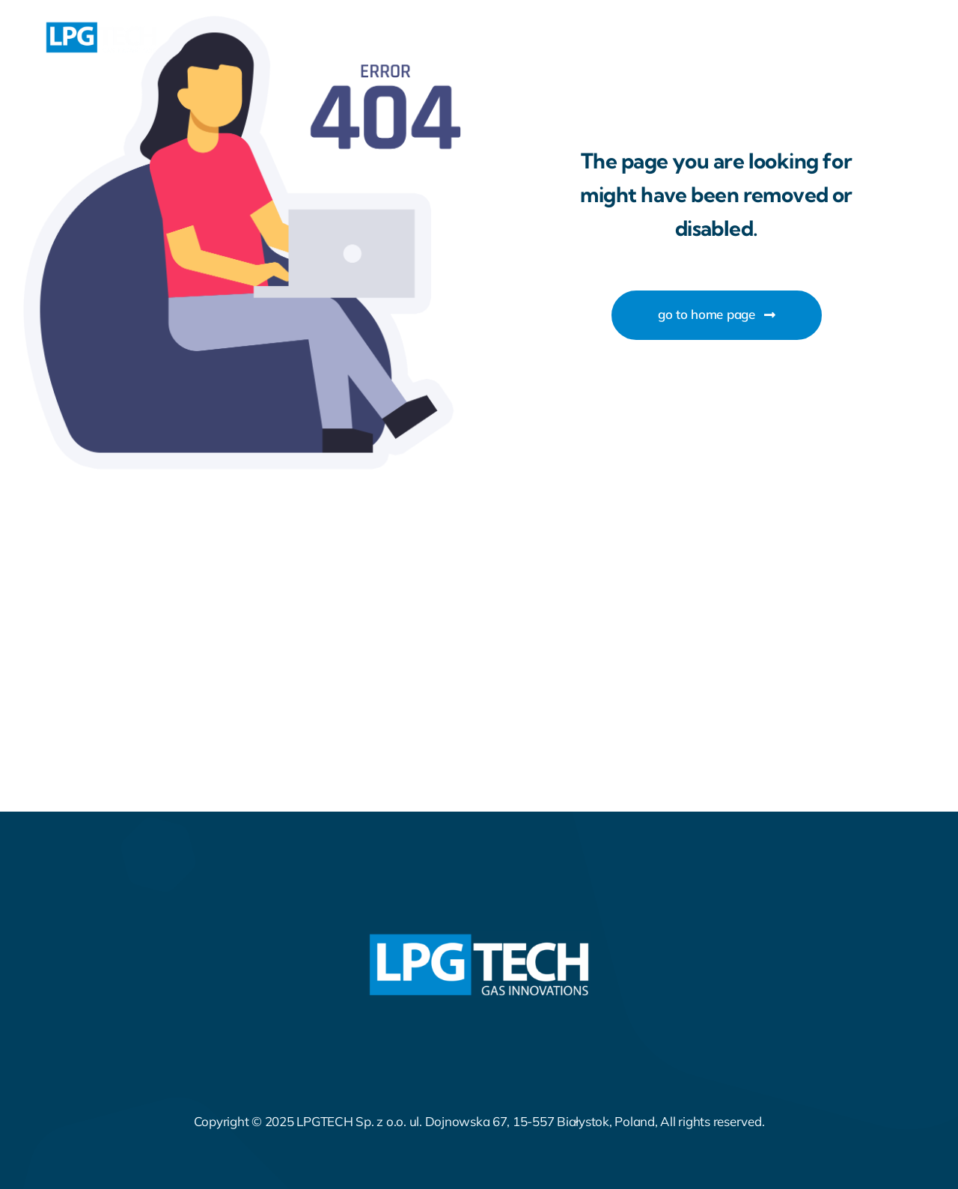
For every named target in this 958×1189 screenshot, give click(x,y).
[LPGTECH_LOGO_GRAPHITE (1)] (101, 27)
